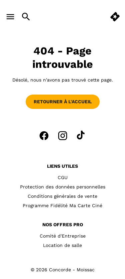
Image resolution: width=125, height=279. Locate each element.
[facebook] (44, 135)
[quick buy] (115, 16)
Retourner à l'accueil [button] (63, 101)
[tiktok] (81, 135)
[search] (26, 16)
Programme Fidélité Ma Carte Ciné (62, 205)
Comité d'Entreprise (63, 236)
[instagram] (62, 135)
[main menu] (10, 17)
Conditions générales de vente (62, 196)
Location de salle (62, 245)
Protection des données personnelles (62, 186)
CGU (63, 177)
